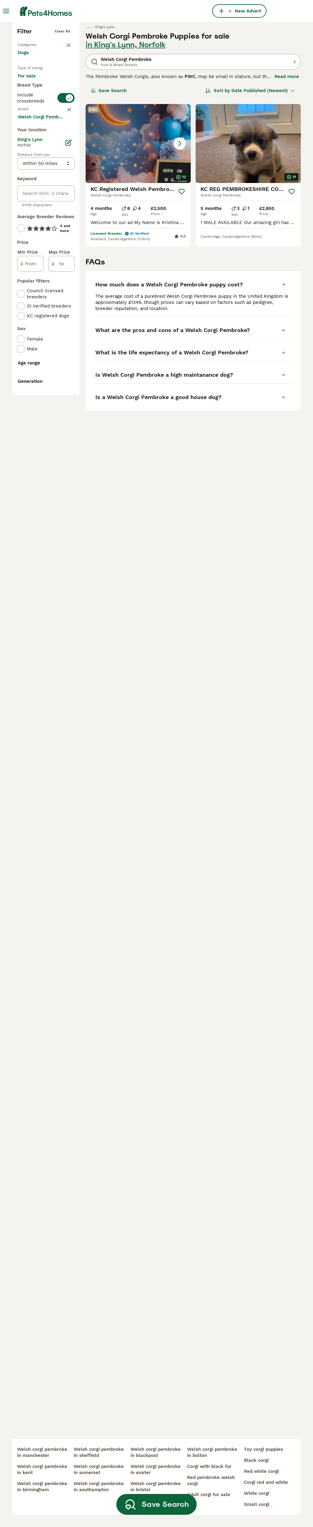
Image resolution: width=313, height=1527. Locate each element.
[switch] (46, 227)
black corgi (256, 1460)
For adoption (37, 188)
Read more (286, 167)
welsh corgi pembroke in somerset (99, 1469)
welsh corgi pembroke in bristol (156, 1486)
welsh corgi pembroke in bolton (212, 1452)
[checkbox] (20, 273)
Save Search (109, 182)
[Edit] (68, 404)
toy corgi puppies (263, 1449)
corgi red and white (266, 1482)
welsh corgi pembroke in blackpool (156, 1452)
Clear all (62, 122)
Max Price (59, 513)
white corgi (256, 1493)
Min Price (27, 513)
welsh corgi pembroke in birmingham (42, 1486)
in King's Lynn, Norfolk (125, 136)
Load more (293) (41, 377)
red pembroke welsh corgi (211, 1480)
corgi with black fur (209, 1466)
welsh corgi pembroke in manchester (42, 1452)
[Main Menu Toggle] (6, 11)
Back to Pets (29, 135)
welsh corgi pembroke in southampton (99, 1486)
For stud (32, 202)
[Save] (181, 283)
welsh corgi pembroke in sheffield (99, 1452)
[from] (30, 525)
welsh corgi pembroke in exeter (156, 1469)
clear (65, 240)
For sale (32, 173)
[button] (138, 234)
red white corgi (261, 1471)
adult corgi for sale (208, 1494)
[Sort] (250, 182)
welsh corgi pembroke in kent (42, 1469)
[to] (62, 525)
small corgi (256, 1504)
